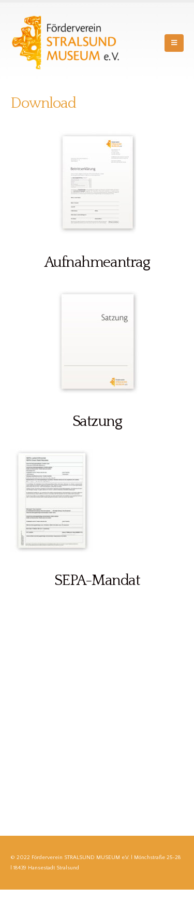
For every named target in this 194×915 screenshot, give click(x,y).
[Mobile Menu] (174, 43)
